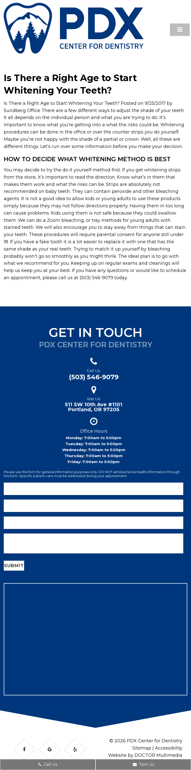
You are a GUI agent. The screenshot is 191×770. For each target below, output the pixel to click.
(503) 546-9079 (94, 377)
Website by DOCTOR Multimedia (145, 755)
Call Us (47, 764)
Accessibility (168, 748)
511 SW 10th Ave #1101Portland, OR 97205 (93, 407)
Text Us (143, 764)
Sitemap (141, 748)
